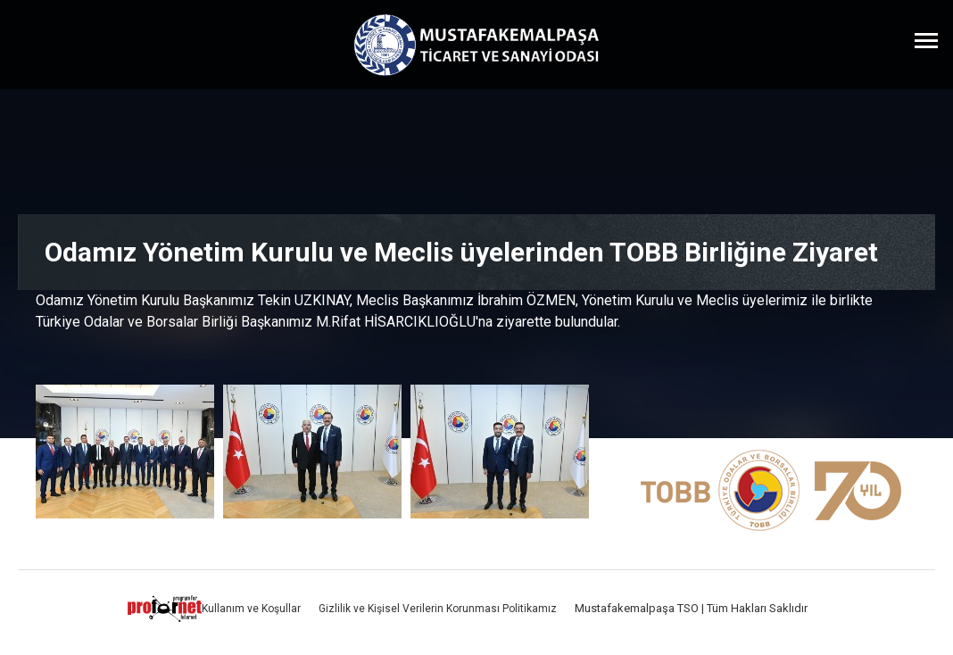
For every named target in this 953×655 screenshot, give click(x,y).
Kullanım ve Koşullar (251, 608)
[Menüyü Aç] (926, 40)
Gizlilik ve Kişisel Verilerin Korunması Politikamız (438, 608)
